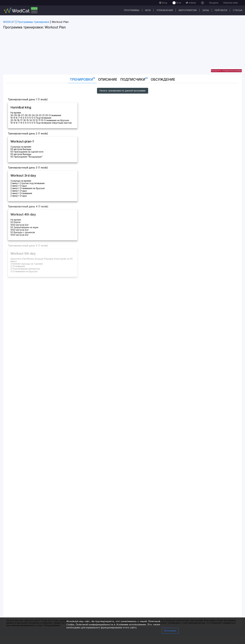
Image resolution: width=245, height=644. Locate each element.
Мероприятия (188, 10)
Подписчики (134, 78)
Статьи (237, 10)
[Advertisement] (122, 53)
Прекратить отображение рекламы (226, 71)
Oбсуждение (163, 79)
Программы (131, 10)
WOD (148, 10)
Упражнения (164, 10)
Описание (107, 79)
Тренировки (82, 78)
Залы (205, 10)
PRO (34, 12)
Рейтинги (221, 10)
